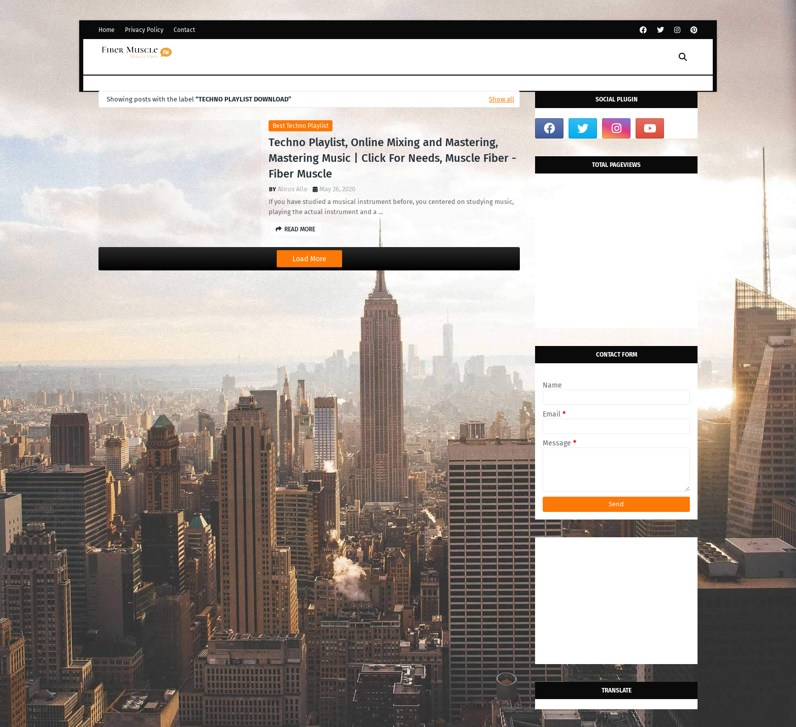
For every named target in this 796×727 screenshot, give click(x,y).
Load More (309, 259)
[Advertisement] (616, 264)
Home (106, 29)
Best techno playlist (300, 125)
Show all (501, 99)
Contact (184, 29)
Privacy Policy (144, 29)
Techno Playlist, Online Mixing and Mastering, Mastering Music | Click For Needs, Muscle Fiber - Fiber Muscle (392, 158)
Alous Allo (293, 189)
